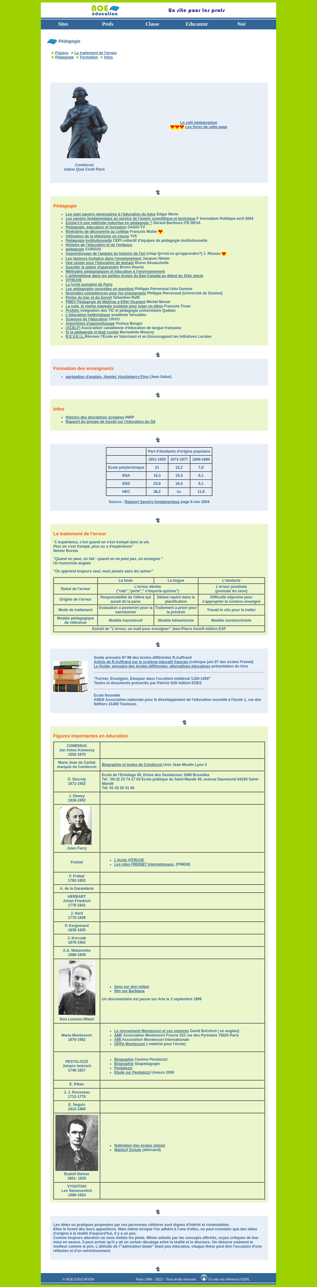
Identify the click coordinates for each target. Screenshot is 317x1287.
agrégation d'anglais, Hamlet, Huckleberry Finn (107, 377)
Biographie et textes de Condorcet (132, 765)
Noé (241, 24)
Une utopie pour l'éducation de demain (100, 263)
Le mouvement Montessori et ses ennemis (151, 1031)
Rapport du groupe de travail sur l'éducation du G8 (110, 422)
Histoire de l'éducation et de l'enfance (99, 245)
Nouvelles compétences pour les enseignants (106, 293)
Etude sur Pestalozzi (132, 1072)
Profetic (73, 310)
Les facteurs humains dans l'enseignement (103, 258)
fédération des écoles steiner (139, 1145)
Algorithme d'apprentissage (90, 323)
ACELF (73, 328)
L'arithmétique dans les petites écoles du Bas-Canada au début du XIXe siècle (134, 276)
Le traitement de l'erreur (96, 53)
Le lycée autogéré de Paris (89, 284)
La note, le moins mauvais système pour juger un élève (114, 306)
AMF (118, 1035)
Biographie (124, 1059)
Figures (61, 53)
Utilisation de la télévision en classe (97, 236)
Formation (89, 57)
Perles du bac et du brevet (89, 297)
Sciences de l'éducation (87, 319)
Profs (107, 24)
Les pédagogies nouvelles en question (100, 289)
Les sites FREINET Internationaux (144, 864)
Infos (108, 57)
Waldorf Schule (127, 1150)
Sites (63, 24)
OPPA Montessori (129, 1044)
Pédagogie (64, 57)
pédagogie (75, 249)
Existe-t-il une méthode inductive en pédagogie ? (109, 223)
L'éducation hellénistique (88, 315)
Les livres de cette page (206, 127)
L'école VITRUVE (129, 860)
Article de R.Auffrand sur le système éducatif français (141, 662)
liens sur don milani (131, 987)
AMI (117, 1039)
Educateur (197, 24)
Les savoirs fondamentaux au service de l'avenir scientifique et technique (131, 218)
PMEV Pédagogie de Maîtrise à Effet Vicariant (105, 302)
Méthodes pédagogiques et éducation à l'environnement (115, 271)
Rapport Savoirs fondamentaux (152, 502)
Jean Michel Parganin (114, 1279)
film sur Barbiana (129, 991)
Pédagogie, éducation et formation (96, 227)
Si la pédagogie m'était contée (92, 332)
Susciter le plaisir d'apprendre (92, 267)
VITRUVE (74, 280)
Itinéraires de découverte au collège (97, 231)
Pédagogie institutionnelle (89, 240)
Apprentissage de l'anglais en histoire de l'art (105, 253)
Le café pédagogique (198, 122)
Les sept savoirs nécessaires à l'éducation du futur (111, 214)
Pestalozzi (123, 1068)
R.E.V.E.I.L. (75, 336)
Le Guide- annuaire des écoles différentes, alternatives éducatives (152, 666)
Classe (152, 24)
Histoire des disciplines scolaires (95, 417)
